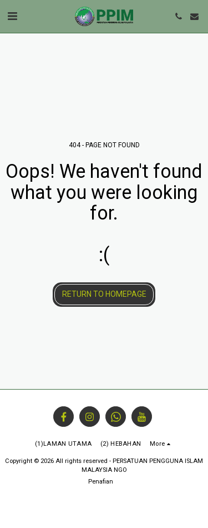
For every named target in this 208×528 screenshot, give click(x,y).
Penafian (100, 481)
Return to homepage (104, 294)
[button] (12, 16)
